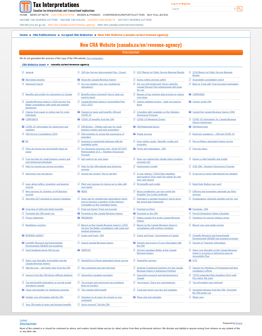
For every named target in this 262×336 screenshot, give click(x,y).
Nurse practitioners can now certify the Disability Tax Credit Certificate (156, 193)
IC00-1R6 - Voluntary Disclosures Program (213, 166)
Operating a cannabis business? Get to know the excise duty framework (159, 200)
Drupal (239, 323)
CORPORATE (32, 119)
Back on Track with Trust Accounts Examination (215, 83)
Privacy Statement (34, 217)
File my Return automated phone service (212, 141)
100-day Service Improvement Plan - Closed (103, 72)
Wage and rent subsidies (149, 297)
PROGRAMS (87, 217)
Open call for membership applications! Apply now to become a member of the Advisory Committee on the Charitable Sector (104, 201)
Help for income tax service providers (45, 166)
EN (27, 141)
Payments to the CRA (147, 213)
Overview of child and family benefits (44, 209)
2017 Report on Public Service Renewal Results (160, 72)
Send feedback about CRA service (42, 250)
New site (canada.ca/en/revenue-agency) (71, 24)
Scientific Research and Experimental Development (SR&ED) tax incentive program (215, 237)
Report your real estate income (208, 225)
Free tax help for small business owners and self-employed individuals (48, 160)
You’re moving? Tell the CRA (95, 304)
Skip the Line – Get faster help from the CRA (48, 267)
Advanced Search (34, 83)
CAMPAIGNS (198, 94)
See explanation (95, 58)
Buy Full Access (157, 14)
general (29, 72)
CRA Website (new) (34, 64)
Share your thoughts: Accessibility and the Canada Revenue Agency (46, 262)
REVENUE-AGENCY (35, 235)
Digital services (144, 133)
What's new (198, 297)
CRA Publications (63, 14)
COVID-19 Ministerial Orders (151, 119)
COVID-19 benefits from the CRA (97, 119)
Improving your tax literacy (39, 173)
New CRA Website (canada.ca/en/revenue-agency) (133, 35)
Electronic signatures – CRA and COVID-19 (213, 133)
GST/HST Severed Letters (135, 19)
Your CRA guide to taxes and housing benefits (48, 304)
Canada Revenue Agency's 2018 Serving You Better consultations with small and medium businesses (48, 104)
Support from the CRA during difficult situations (49, 275)
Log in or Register (180, 3)
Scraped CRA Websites (77, 35)
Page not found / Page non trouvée (99, 209)
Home (23, 14)
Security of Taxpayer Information (209, 242)
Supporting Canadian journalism (97, 275)
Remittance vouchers (36, 225)
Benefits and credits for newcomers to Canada (49, 94)
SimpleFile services (146, 260)
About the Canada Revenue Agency (98, 79)
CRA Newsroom (200, 126)
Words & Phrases (88, 14)
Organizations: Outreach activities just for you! (215, 198)
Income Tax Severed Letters (39, 19)
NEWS (84, 191)
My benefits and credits (148, 184)
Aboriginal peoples (35, 79)
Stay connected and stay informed (98, 267)
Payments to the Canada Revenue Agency (102, 213)
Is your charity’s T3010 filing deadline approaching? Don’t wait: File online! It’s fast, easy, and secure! (159, 176)
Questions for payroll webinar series (210, 217)
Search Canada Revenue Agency (97, 242)
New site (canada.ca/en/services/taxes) (120, 24)
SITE (194, 260)
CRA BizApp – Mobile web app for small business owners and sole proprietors (101, 128)
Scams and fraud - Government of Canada (158, 235)
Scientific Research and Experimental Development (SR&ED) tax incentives (44, 244)
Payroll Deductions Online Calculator (210, 213)
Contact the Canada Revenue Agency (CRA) (213, 111)
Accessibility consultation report (208, 79)
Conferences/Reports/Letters (124, 14)
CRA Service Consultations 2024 (41, 133)
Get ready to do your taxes (94, 158)
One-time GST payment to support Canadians (48, 198)
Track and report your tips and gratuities (157, 289)
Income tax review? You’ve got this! (99, 173)
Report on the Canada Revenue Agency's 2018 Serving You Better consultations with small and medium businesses (105, 228)
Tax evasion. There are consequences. (156, 282)
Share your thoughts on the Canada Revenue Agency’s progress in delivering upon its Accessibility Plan (214, 253)
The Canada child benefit (93, 289)
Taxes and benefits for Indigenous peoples (47, 289)
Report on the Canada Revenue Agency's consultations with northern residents (157, 227)
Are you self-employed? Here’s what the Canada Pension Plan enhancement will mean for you (159, 86)
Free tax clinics (199, 148)
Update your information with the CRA (44, 297)
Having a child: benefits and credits (209, 158)
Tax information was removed (207, 282)
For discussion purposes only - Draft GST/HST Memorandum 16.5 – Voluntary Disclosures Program (104, 151)
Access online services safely (151, 79)
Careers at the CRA (201, 101)
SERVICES (86, 250)
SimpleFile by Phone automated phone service (104, 260)
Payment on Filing (146, 209)
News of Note (39, 14)
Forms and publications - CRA (151, 148)
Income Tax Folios (72, 19)
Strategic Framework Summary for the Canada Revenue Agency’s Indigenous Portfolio (160, 269)
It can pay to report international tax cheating (214, 173)
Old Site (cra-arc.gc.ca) (32, 24)
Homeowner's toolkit (147, 166)
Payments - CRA (200, 209)
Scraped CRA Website (101, 19)
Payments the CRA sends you (40, 213)
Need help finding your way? (207, 184)
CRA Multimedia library (148, 126)
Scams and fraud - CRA (92, 235)
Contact (23, 320)
